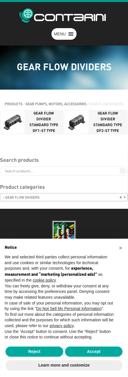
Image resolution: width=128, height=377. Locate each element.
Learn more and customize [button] (64, 365)
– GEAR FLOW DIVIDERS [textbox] (62, 197)
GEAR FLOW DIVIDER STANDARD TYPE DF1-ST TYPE (43, 122)
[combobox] (64, 197)
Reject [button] (34, 351)
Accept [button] (94, 351)
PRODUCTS (14, 104)
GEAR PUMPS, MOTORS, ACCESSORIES (55, 104)
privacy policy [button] (62, 325)
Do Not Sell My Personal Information (68, 308)
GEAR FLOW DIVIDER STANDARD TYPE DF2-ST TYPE (107, 122)
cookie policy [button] (44, 280)
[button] (60, 34)
